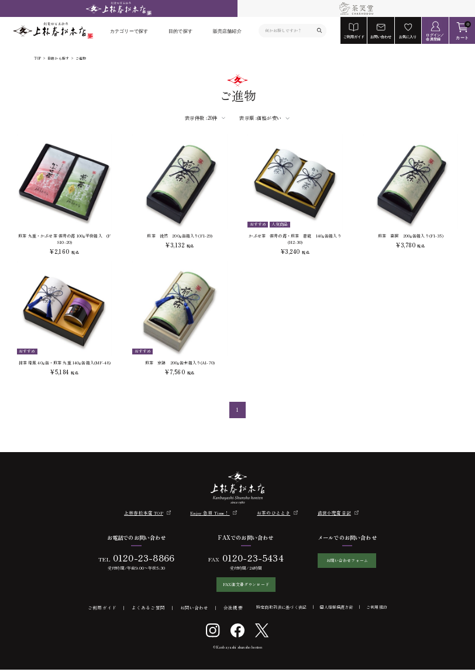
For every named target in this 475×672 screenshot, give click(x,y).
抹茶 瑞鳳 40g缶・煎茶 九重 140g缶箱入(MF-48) (65, 363)
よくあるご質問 (148, 609)
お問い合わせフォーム (347, 561)
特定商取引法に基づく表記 (281, 609)
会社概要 (233, 609)
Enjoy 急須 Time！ (209, 512)
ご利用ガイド (102, 609)
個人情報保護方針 (336, 609)
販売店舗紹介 (227, 30)
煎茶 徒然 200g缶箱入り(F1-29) (179, 236)
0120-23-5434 (248, 558)
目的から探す (58, 59)
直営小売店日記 (334, 512)
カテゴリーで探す (129, 30)
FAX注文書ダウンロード (241, 585)
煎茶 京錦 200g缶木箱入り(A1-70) (180, 363)
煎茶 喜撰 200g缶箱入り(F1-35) (410, 236)
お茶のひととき (273, 512)
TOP (37, 59)
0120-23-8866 (139, 558)
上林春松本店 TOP (143, 512)
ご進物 (80, 59)
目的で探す (180, 30)
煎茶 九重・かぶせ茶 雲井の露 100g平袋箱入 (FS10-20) (64, 239)
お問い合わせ (194, 609)
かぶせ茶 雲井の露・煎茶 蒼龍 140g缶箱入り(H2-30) (295, 239)
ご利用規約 (376, 609)
